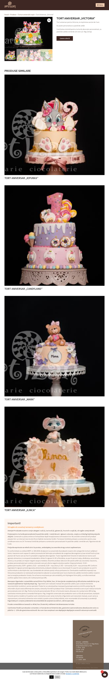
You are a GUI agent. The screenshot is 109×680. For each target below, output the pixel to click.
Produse (13, 14)
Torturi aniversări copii (26, 14)
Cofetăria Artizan (85, 633)
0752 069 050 (79, 658)
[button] (49, 20)
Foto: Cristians (94, 667)
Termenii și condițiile (72, 674)
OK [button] (51, 677)
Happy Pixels (86, 667)
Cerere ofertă (65, 38)
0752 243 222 (79, 651)
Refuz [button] (57, 677)
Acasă (6, 14)
